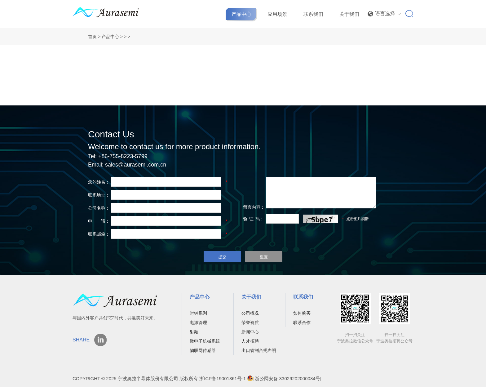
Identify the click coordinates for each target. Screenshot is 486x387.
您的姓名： (99, 182)
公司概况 (250, 313)
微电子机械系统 (205, 341)
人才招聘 (250, 341)
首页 (92, 36)
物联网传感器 (203, 350)
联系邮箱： (99, 234)
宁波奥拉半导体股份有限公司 (148, 378)
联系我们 (313, 14)
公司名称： (99, 208)
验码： (253, 218)
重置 (264, 257)
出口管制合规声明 (258, 350)
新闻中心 (250, 331)
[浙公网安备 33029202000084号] (284, 378)
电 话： (99, 221)
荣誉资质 (250, 322)
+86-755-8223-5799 (123, 156)
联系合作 (302, 322)
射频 (194, 331)
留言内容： (254, 207)
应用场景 (277, 14)
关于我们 (349, 14)
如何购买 (302, 313)
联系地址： (99, 195)
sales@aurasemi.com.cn (135, 165)
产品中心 (241, 14)
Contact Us (111, 134)
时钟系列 (198, 313)
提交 (222, 257)
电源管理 (198, 322)
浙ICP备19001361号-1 (222, 378)
